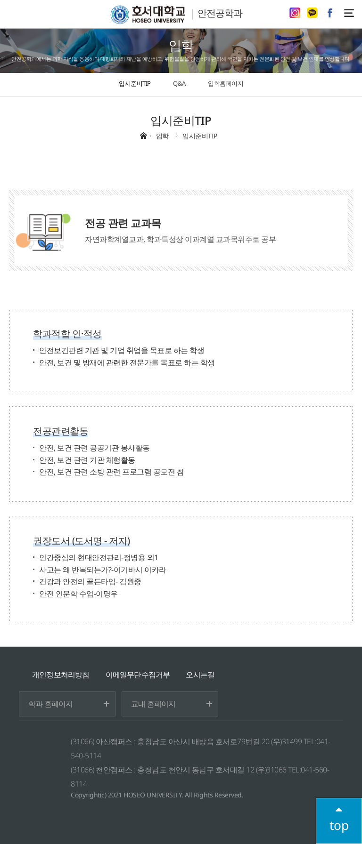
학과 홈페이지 (50, 704)
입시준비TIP (135, 83)
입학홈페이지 (225, 83)
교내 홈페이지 (153, 704)
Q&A (179, 83)
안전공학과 (219, 13)
